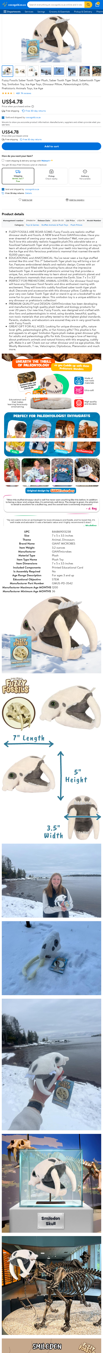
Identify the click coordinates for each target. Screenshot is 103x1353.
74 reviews (26, 93)
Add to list (25, 199)
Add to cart (51, 146)
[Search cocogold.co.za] (55, 4)
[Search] (88, 4)
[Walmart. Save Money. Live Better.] (14, 4)
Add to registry (75, 199)
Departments (12, 11)
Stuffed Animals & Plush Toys (54, 224)
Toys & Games (32, 224)
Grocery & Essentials (59, 11)
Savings (41, 11)
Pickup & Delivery (83, 11)
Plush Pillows (76, 224)
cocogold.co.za (33, 117)
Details (28, 193)
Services (29, 11)
